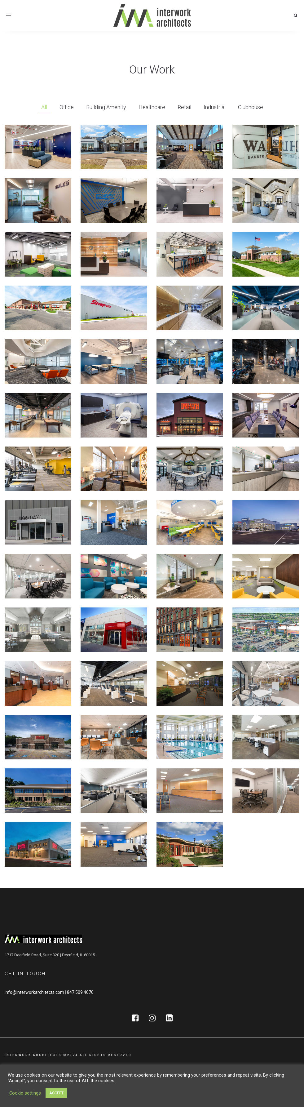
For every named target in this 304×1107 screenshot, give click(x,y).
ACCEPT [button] (56, 1093)
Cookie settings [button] (25, 1093)
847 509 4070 (80, 992)
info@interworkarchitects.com (34, 992)
